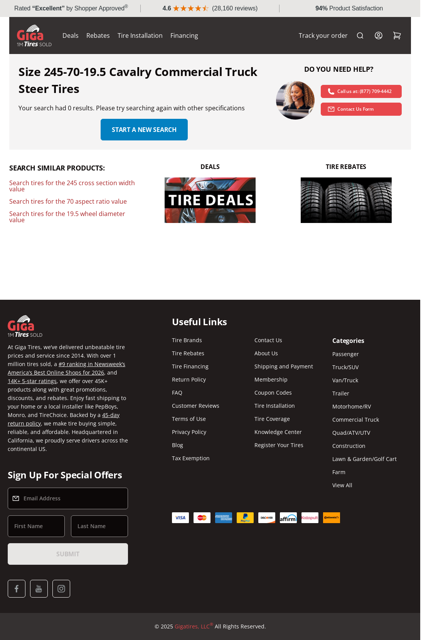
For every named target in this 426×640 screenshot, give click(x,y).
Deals (70, 35)
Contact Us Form (350, 109)
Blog (177, 445)
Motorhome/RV (351, 406)
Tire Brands (187, 340)
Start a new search (144, 129)
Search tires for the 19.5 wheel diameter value (67, 217)
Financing (184, 35)
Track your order (323, 35)
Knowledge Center (278, 432)
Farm (338, 472)
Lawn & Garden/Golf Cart (364, 459)
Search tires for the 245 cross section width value (72, 186)
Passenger (345, 354)
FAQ (177, 392)
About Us (266, 353)
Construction (348, 445)
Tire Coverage (272, 418)
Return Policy (189, 379)
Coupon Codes (273, 392)
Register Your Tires (278, 445)
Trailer (340, 393)
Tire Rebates (188, 353)
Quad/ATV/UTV (351, 432)
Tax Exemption (191, 458)
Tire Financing (190, 366)
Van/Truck (345, 380)
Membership (271, 379)
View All (342, 485)
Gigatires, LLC (194, 626)
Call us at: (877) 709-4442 (359, 91)
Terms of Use (189, 418)
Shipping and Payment (283, 366)
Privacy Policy (189, 432)
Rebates (98, 35)
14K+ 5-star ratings (32, 381)
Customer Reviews (195, 405)
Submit (67, 554)
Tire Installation (140, 35)
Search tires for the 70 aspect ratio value (68, 201)
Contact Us (268, 340)
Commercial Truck (355, 419)
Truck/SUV (345, 367)
